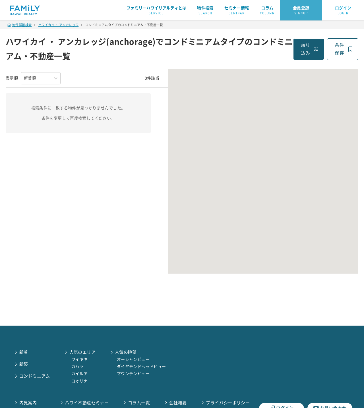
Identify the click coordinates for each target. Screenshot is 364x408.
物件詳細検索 (19, 25)
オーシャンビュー (133, 359)
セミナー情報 (236, 10)
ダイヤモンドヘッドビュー (141, 367)
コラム (267, 10)
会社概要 (178, 403)
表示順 (12, 78)
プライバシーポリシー (228, 403)
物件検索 (205, 10)
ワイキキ (79, 359)
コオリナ (79, 381)
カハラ (77, 367)
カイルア (79, 374)
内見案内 (28, 403)
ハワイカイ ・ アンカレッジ (58, 24)
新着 (23, 352)
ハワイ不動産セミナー (87, 403)
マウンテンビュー (133, 374)
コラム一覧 (139, 403)
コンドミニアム (34, 376)
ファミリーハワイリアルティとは (156, 10)
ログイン (343, 10)
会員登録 (301, 10)
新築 (23, 364)
